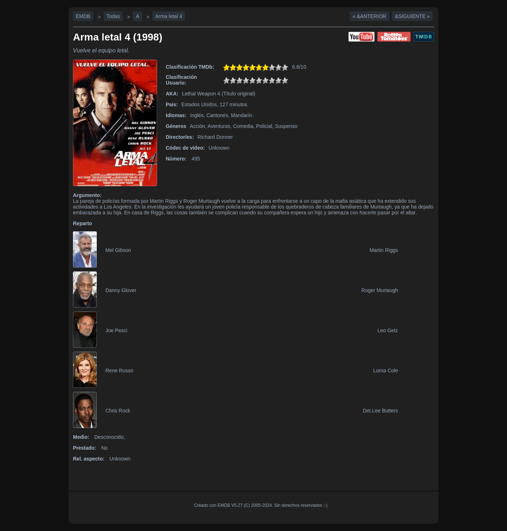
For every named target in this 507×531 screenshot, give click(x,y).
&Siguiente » (412, 16)
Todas (113, 16)
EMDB (83, 16)
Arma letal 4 (168, 16)
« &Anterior (369, 16)
